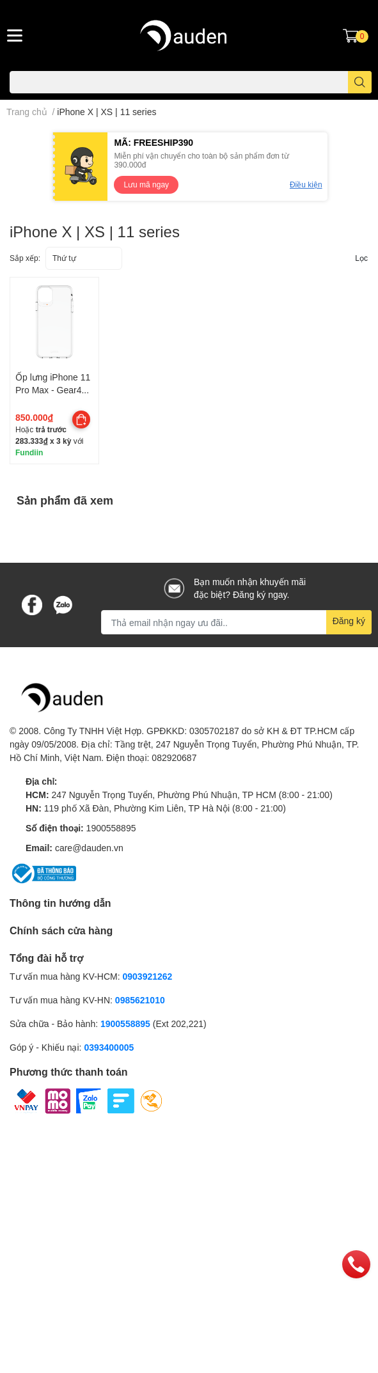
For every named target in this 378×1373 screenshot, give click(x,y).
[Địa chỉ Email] (236, 622)
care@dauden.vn (89, 847)
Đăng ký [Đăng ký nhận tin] (349, 620)
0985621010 (140, 999)
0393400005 (109, 1047)
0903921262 (148, 976)
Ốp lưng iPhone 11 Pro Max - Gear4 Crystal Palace (52, 389)
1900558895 (111, 827)
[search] (360, 82)
